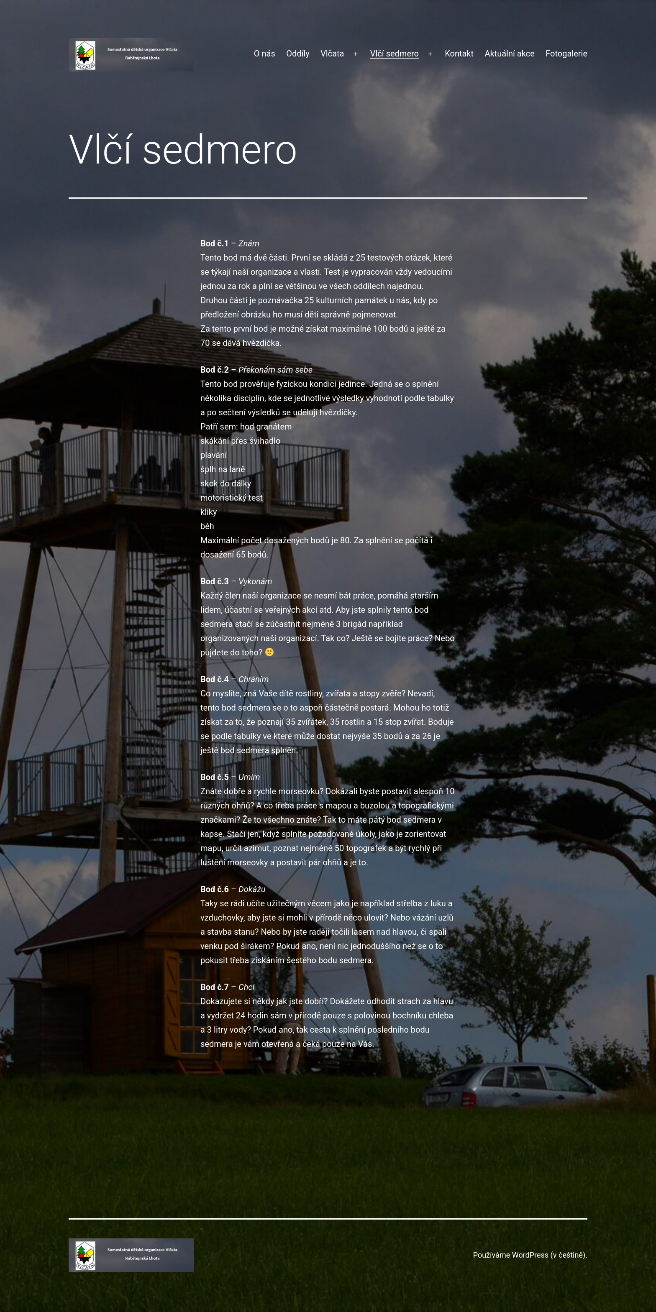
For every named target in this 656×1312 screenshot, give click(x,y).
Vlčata (332, 54)
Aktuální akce (509, 54)
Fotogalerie (566, 54)
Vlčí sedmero (394, 54)
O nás (264, 54)
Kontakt (459, 54)
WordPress (530, 1255)
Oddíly (298, 54)
